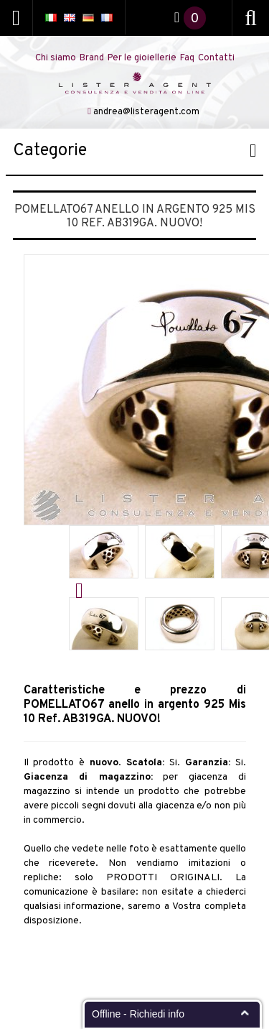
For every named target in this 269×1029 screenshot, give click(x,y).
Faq (187, 58)
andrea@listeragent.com (146, 112)
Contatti (216, 58)
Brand (92, 58)
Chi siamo (55, 58)
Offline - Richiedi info (138, 1014)
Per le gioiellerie (142, 58)
